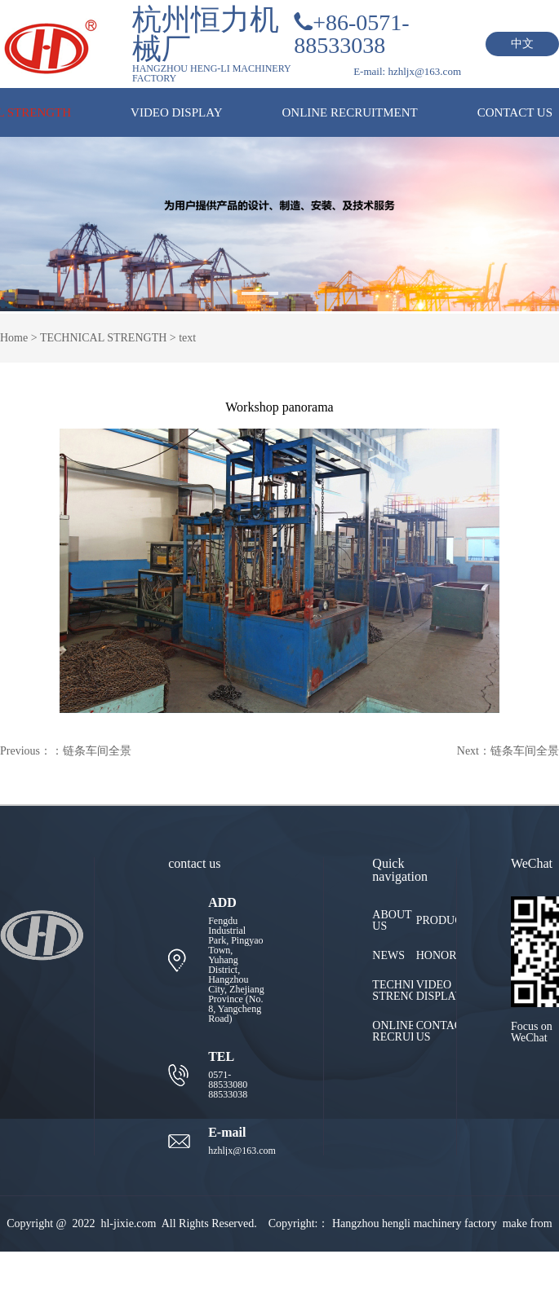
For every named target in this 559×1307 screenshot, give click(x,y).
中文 (522, 43)
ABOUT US (391, 920)
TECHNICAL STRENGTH (103, 338)
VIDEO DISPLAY (176, 112)
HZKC (155, 1279)
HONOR (436, 956)
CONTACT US (514, 112)
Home (14, 338)
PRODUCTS (436, 920)
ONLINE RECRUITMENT (349, 112)
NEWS (388, 956)
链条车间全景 (97, 751)
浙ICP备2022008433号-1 (359, 1279)
